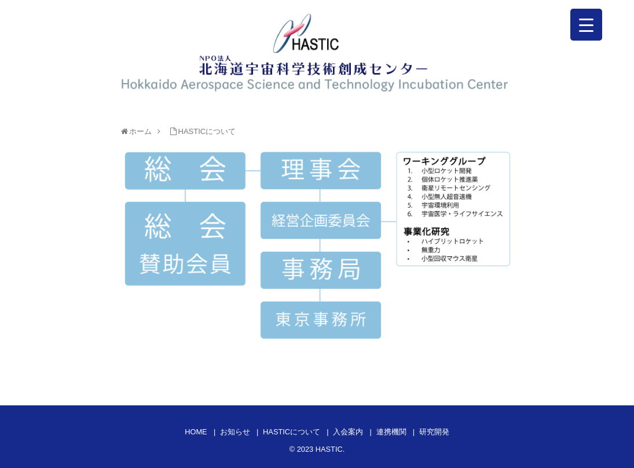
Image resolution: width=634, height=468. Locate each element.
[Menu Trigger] (586, 25)
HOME (196, 431)
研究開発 (434, 431)
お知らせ (235, 431)
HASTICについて (291, 431)
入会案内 (348, 431)
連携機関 (391, 431)
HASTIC (329, 449)
